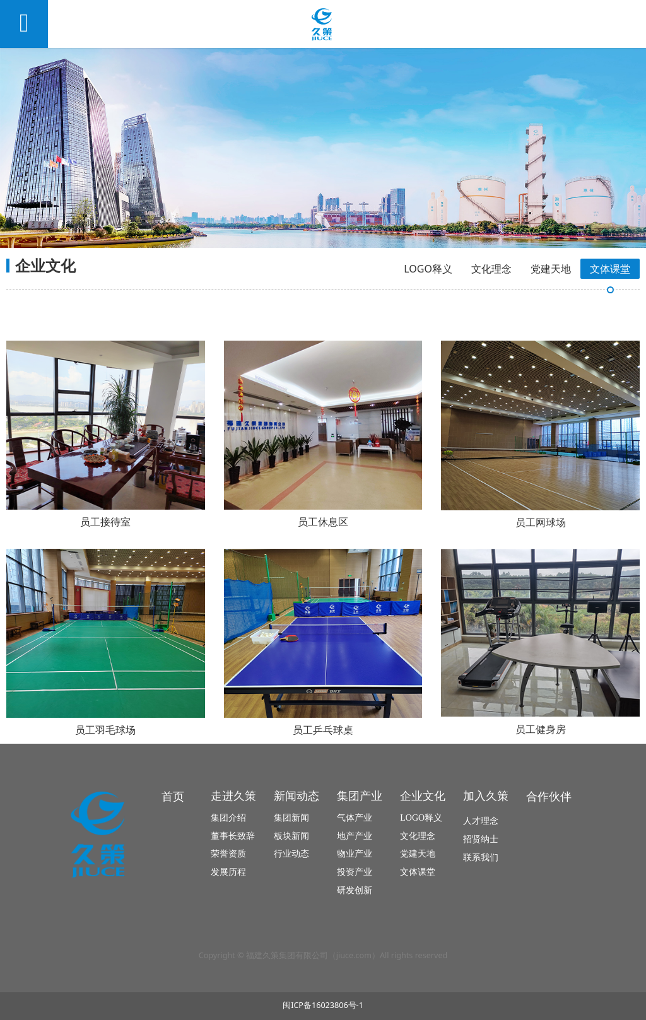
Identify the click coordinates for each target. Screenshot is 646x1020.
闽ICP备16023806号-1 (323, 1005)
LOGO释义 (428, 269)
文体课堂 (610, 269)
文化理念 (491, 269)
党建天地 (551, 269)
